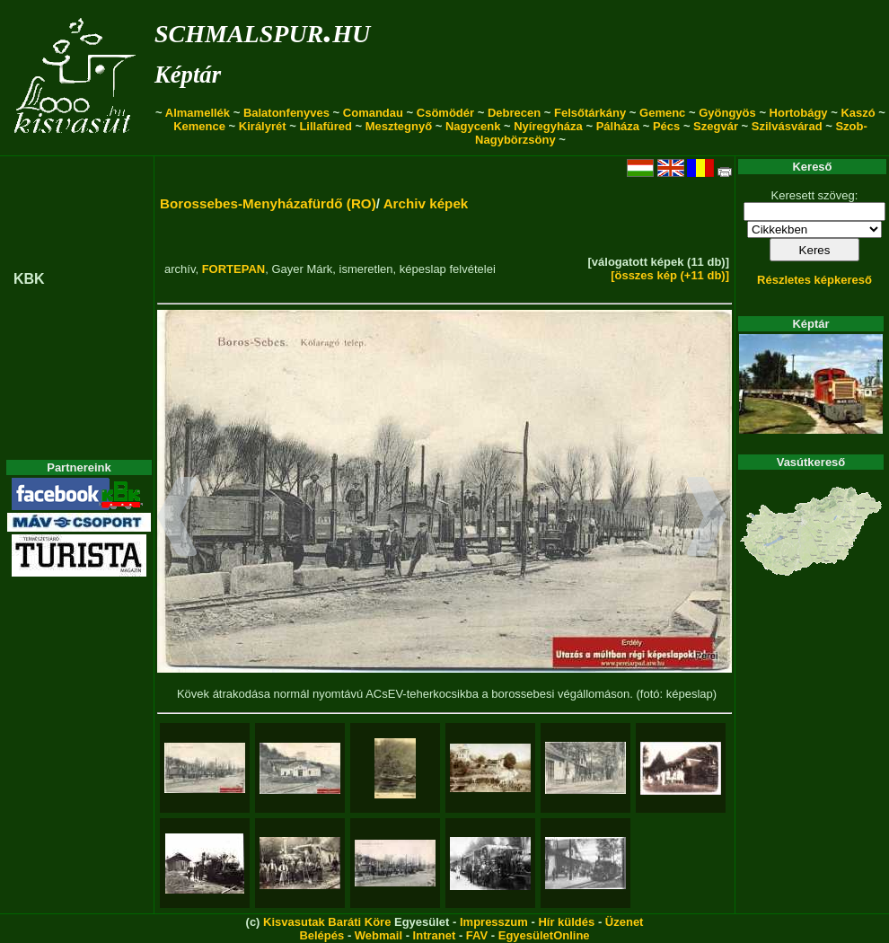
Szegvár (715, 126)
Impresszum (494, 922)
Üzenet (624, 922)
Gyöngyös (727, 112)
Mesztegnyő (398, 126)
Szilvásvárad (787, 126)
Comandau (373, 112)
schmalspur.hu (262, 30)
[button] (177, 519)
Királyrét (262, 126)
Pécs (666, 126)
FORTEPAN (234, 269)
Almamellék (197, 112)
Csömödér (445, 112)
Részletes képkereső (814, 279)
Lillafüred (325, 126)
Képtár (187, 74)
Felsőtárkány (590, 112)
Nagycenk (472, 126)
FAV (477, 935)
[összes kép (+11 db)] (670, 275)
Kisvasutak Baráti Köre (327, 922)
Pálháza (617, 126)
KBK (29, 278)
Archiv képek (426, 203)
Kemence (199, 126)
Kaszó (858, 112)
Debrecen (514, 112)
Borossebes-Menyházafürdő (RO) (268, 203)
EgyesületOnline (544, 935)
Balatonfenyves (286, 112)
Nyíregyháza (548, 126)
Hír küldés (566, 922)
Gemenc (662, 112)
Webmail (378, 935)
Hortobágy (799, 112)
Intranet (434, 935)
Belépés (321, 935)
